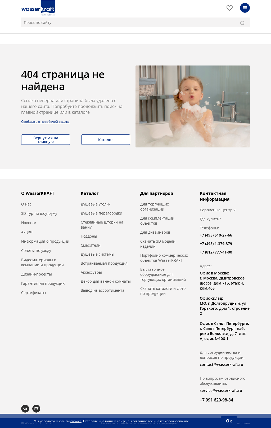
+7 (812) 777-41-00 (216, 252)
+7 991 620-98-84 (216, 400)
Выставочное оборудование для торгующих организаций (163, 274)
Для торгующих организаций (154, 207)
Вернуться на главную (45, 139)
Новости (28, 222)
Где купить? (210, 218)
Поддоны (89, 236)
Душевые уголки (96, 204)
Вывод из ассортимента (102, 290)
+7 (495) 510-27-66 (216, 235)
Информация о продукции (45, 241)
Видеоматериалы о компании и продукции (42, 262)
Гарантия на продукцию (43, 283)
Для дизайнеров (155, 232)
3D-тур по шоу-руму (39, 213)
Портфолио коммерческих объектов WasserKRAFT (164, 258)
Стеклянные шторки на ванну (102, 225)
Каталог (105, 139)
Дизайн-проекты (36, 274)
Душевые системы (97, 254)
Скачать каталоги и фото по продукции (163, 291)
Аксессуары (91, 272)
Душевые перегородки (101, 213)
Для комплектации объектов (157, 221)
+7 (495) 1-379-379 (216, 243)
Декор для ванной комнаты (106, 281)
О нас (26, 204)
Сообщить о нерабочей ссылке (45, 121)
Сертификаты (33, 292)
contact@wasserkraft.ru (221, 364)
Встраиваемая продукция (104, 263)
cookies (76, 421)
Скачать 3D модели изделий (157, 244)
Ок (229, 421)
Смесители (91, 245)
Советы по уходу (36, 250)
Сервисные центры (218, 209)
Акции (27, 231)
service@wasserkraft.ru (221, 390)
